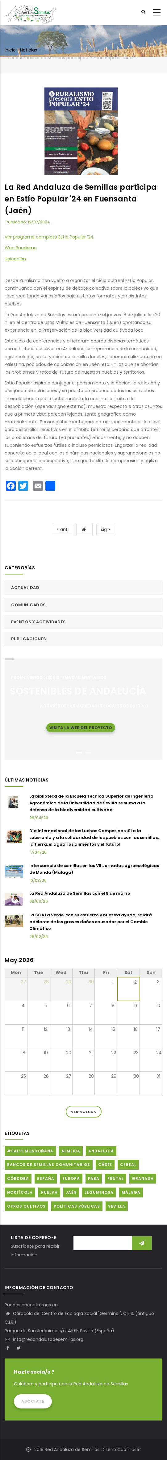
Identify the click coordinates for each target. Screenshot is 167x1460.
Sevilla (116, 1206)
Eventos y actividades (38, 622)
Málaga (131, 1192)
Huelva (49, 1192)
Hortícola (20, 1192)
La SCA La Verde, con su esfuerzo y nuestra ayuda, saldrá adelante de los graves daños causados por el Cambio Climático (90, 921)
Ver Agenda (83, 1111)
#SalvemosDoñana (30, 1151)
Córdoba (18, 1178)
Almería (70, 1151)
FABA (93, 1178)
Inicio (10, 50)
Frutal (115, 1178)
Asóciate (32, 1401)
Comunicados (28, 605)
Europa (71, 1178)
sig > (106, 529)
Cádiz (105, 1164)
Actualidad (25, 588)
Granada (143, 1178)
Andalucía (101, 1151)
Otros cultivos (26, 1206)
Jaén (71, 1192)
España (45, 1178)
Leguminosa (99, 1192)
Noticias (28, 50)
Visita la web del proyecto (80, 727)
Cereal (128, 1164)
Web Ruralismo (21, 248)
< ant (62, 529)
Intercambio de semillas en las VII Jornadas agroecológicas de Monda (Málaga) (94, 869)
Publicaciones (28, 639)
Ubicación (15, 259)
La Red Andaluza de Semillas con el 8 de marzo (79, 893)
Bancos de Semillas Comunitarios (48, 1164)
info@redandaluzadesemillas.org (44, 1339)
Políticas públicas (77, 1206)
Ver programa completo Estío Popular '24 (49, 237)
